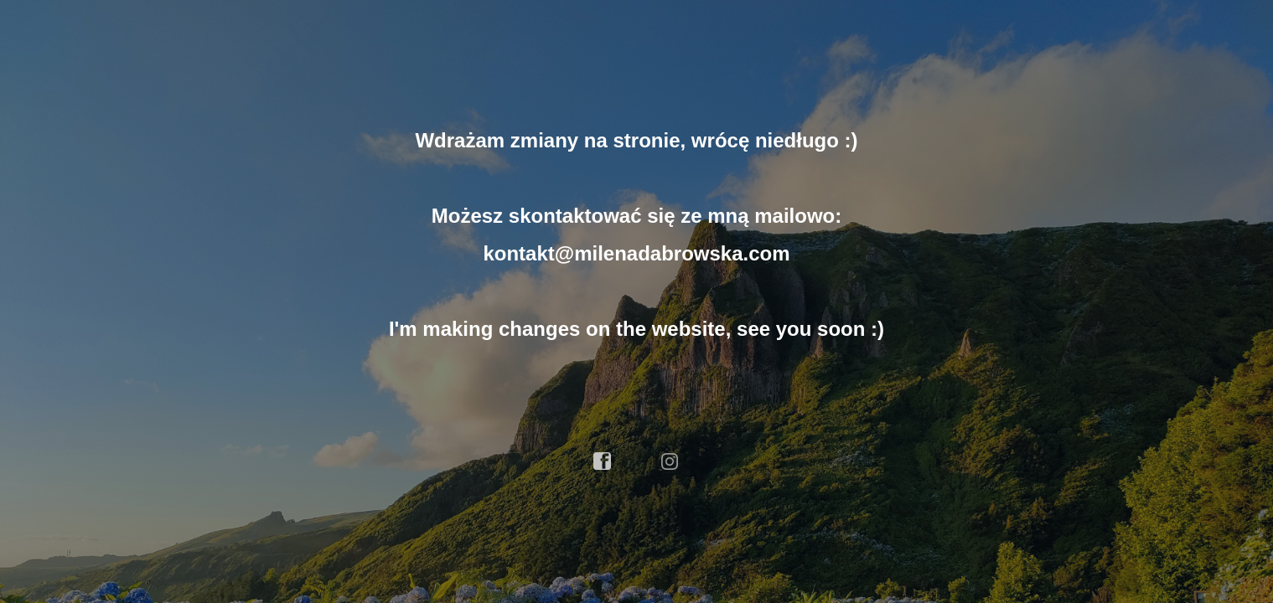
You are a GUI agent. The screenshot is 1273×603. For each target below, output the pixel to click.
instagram (670, 461)
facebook (602, 461)
